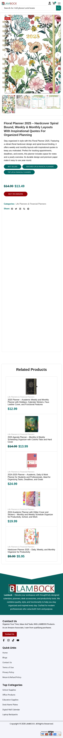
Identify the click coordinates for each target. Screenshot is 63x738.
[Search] (58, 7)
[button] (50, 3)
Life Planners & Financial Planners (31, 204)
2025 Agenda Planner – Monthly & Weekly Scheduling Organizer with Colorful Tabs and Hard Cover (30, 439)
